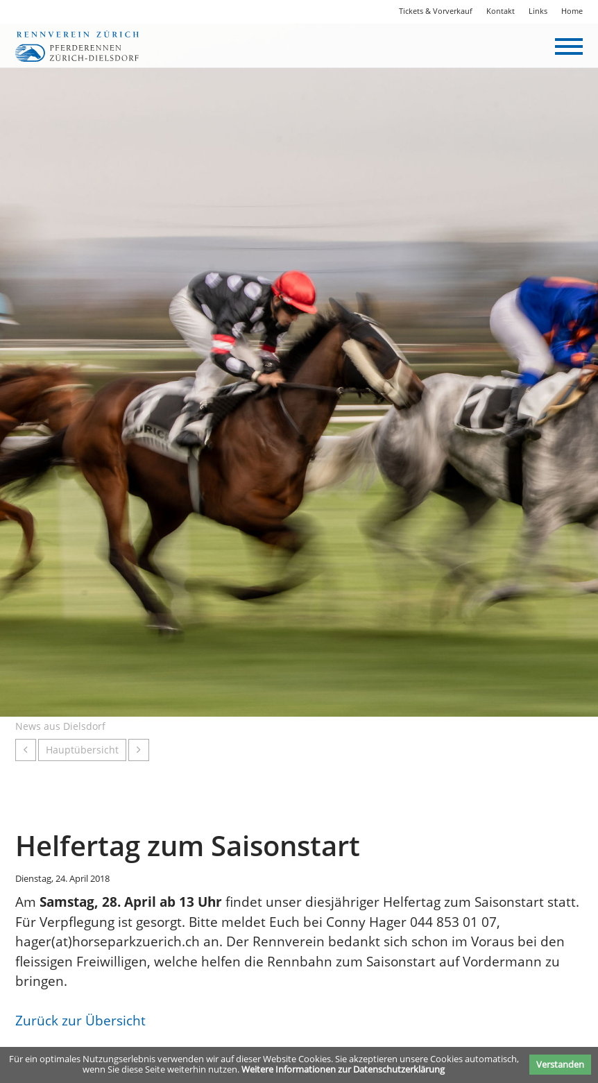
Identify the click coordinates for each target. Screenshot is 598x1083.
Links (538, 11)
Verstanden (560, 1064)
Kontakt (500, 11)
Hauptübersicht (82, 749)
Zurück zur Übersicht (80, 1021)
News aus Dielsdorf (60, 726)
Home (572, 11)
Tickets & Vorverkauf (435, 11)
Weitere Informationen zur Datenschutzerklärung (343, 1069)
